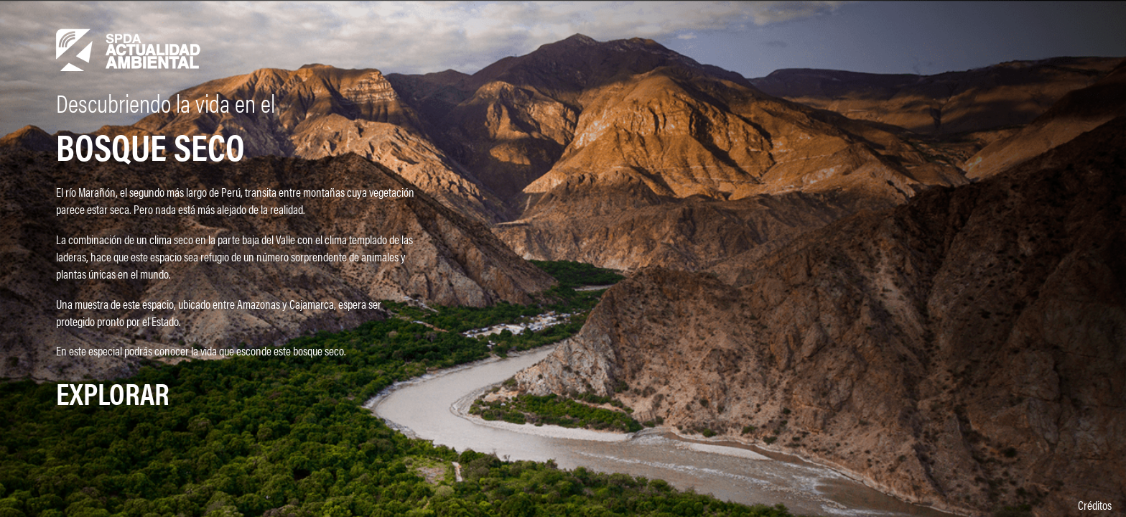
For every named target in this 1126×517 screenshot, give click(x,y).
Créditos (1095, 504)
